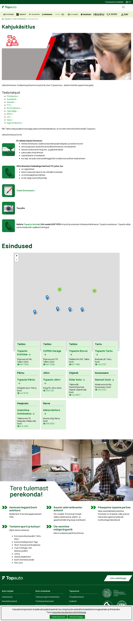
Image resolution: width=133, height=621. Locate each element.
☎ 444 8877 (74, 395)
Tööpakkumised (76, 597)
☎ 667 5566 (49, 364)
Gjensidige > (12, 111)
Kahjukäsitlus (33, 19)
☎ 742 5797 (100, 364)
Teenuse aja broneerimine (47, 597)
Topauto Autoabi (32, 224)
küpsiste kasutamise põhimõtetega (69, 612)
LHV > (9, 117)
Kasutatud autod (9, 601)
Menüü (128, 7)
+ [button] (17, 256)
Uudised (72, 601)
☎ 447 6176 (22, 393)
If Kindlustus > (13, 96)
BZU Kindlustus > (14, 108)
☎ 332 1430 (48, 390)
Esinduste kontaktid (114, 2)
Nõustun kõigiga (76, 617)
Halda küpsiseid (58, 617)
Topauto (7, 19)
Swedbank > (12, 99)
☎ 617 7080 (74, 364)
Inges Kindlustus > (15, 122)
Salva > (10, 120)
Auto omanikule (19, 19)
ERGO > (10, 114)
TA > (10, 105)
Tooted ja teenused (44, 601)
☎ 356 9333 (48, 423)
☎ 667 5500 (23, 364)
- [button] (17, 260)
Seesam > (11, 102)
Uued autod (7, 597)
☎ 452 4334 (100, 389)
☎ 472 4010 (22, 426)
